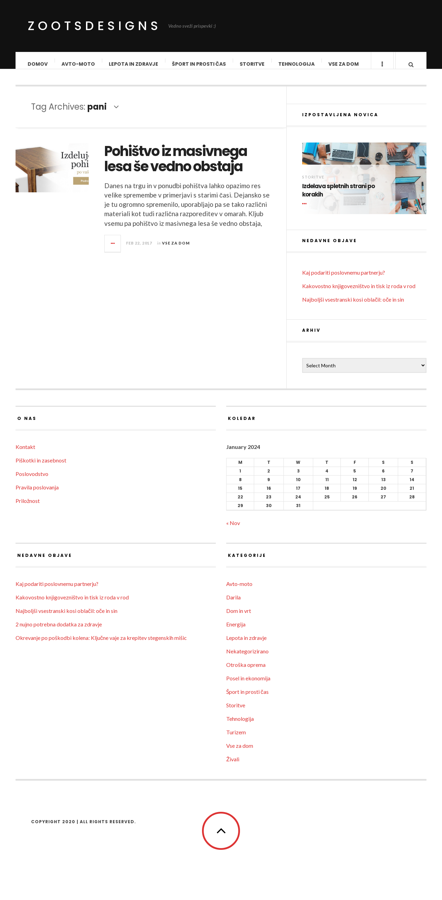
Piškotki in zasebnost (41, 467)
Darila (233, 604)
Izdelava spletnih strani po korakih (338, 197)
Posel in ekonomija (248, 685)
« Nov (233, 529)
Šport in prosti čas (199, 64)
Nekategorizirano (247, 658)
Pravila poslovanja (37, 494)
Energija (236, 631)
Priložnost (28, 507)
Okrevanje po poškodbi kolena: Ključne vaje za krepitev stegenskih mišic (101, 644)
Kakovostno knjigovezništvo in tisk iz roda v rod (358, 293)
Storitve (252, 64)
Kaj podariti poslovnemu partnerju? (343, 279)
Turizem (236, 739)
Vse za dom (344, 64)
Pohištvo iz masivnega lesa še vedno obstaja (175, 165)
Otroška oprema (246, 671)
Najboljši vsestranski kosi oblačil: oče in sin (353, 306)
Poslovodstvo (32, 480)
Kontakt (25, 453)
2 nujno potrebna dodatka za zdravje (59, 631)
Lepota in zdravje (133, 64)
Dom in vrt (238, 617)
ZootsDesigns (94, 26)
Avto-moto (78, 64)
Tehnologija (297, 64)
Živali (232, 766)
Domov (38, 64)
